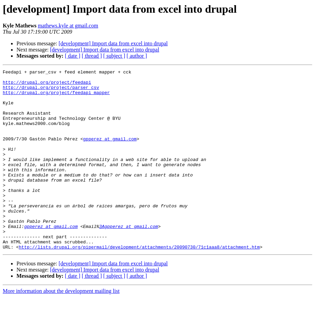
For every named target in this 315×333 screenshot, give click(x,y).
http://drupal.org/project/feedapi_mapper (56, 97)
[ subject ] (114, 56)
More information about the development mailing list (61, 327)
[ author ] (137, 56)
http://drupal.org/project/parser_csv (51, 91)
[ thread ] (92, 56)
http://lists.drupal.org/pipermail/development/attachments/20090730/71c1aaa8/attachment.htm (139, 283)
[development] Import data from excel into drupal (113, 43)
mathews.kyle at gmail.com (68, 25)
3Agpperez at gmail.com (128, 258)
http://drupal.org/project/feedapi (47, 85)
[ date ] (72, 56)
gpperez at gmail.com (110, 153)
